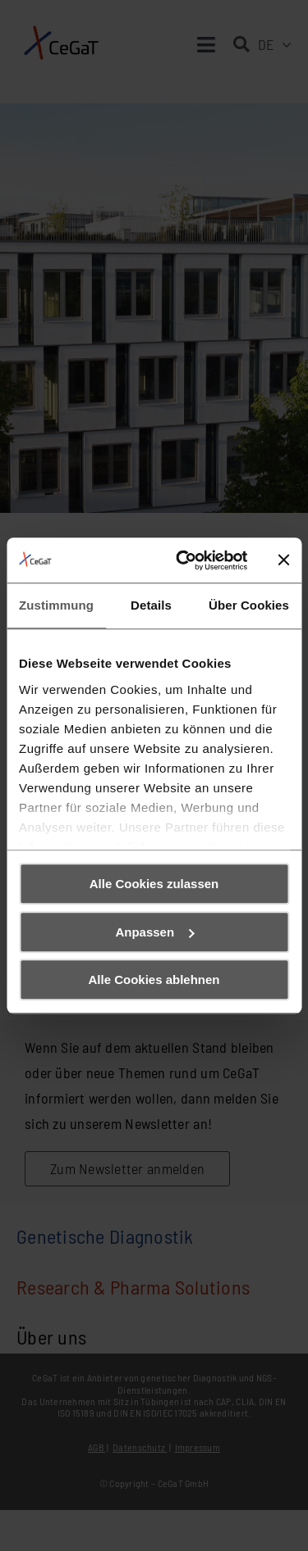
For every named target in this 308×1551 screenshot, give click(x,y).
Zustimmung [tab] (56, 605)
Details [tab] (151, 605)
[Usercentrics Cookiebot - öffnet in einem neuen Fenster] (183, 560)
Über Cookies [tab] (249, 605)
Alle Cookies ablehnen (153, 979)
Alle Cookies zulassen (154, 884)
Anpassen (154, 932)
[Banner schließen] (283, 560)
